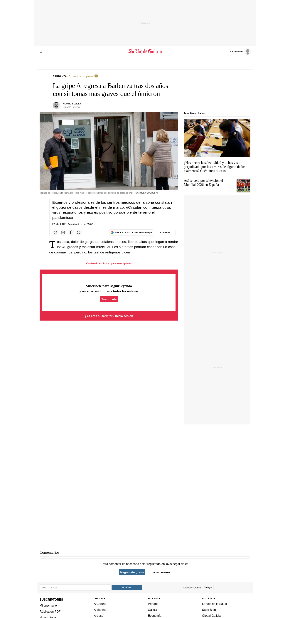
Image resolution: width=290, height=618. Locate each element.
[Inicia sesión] (240, 51)
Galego (208, 587)
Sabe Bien (209, 609)
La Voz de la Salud (214, 603)
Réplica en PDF (50, 611)
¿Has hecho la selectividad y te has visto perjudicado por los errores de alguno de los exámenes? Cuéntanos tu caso (214, 167)
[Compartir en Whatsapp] (55, 232)
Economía (154, 615)
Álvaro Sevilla (72, 104)
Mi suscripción (49, 605)
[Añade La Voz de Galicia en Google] (131, 232)
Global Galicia (211, 615)
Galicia (152, 609)
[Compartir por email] (63, 232)
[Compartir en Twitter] (78, 232)
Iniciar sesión (160, 572)
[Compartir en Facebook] (71, 232)
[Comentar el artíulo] (166, 232)
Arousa (98, 615)
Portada (153, 603)
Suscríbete (109, 299)
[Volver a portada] (145, 51)
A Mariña (100, 609)
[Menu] (42, 51)
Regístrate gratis (132, 572)
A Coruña (100, 603)
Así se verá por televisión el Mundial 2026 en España (203, 183)
